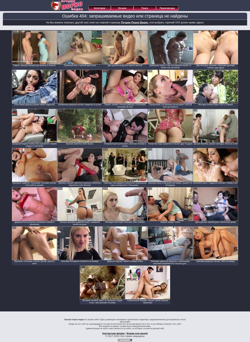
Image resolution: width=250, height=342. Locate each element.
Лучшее (122, 8)
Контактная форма (113, 333)
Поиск (144, 8)
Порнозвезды (167, 8)
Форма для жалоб (137, 333)
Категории (99, 8)
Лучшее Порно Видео (134, 22)
